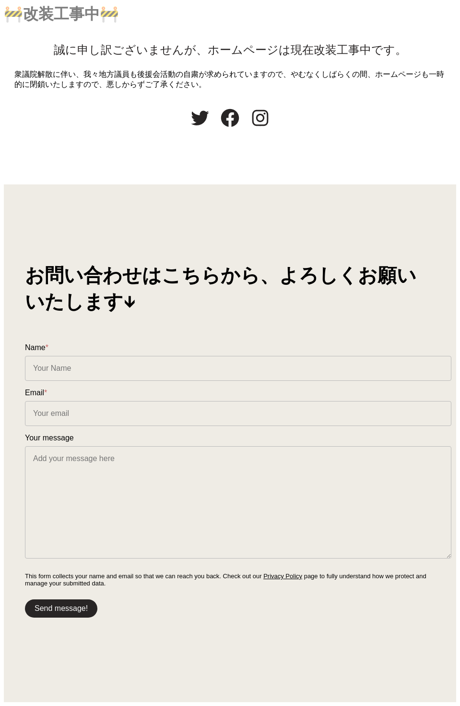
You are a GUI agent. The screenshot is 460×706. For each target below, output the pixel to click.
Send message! (61, 608)
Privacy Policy (282, 576)
